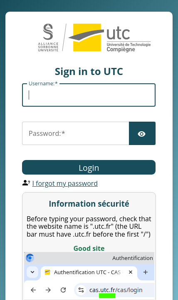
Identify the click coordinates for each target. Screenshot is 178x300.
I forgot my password (65, 183)
